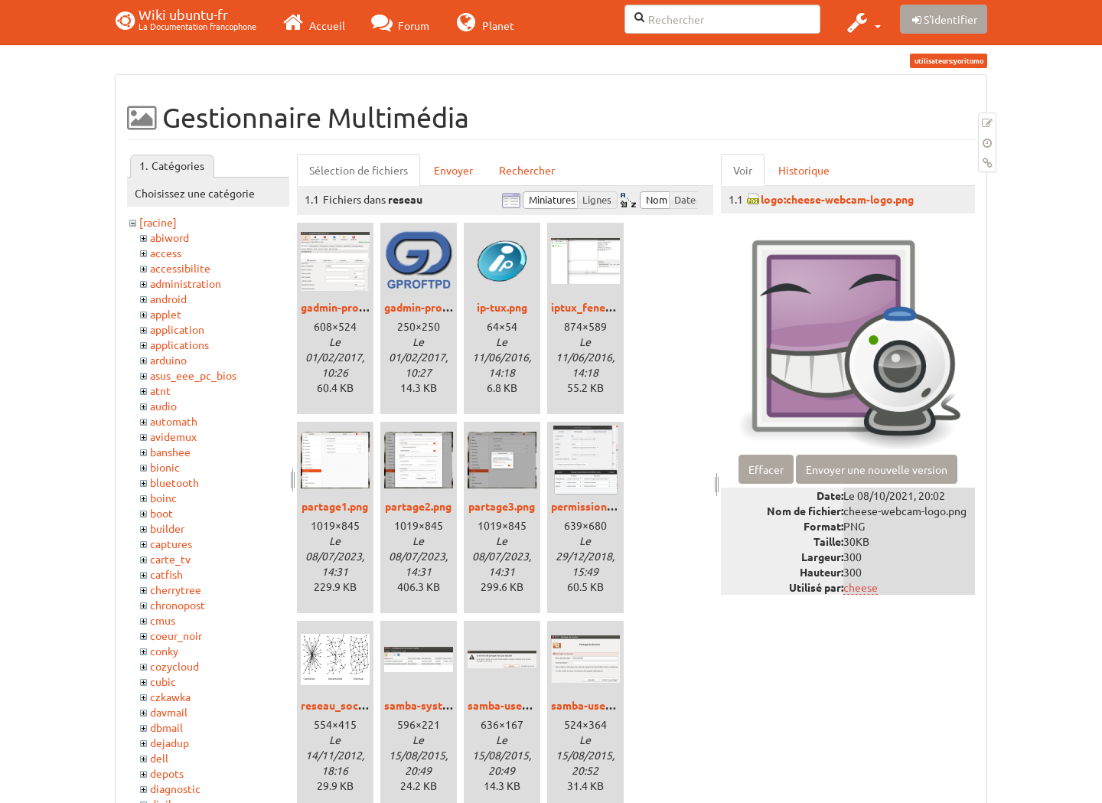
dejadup (169, 742)
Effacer (766, 469)
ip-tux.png (502, 307)
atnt (160, 390)
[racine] (158, 222)
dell (159, 758)
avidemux (173, 436)
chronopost (177, 605)
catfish (166, 574)
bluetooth (174, 482)
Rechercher (527, 170)
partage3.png (501, 506)
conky (164, 651)
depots (167, 773)
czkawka (170, 696)
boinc (163, 497)
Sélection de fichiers (358, 170)
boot (161, 513)
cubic (163, 681)
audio (163, 406)
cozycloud (174, 666)
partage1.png (335, 506)
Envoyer (453, 170)
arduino (168, 360)
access (165, 253)
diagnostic (175, 788)
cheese (860, 587)
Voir (742, 170)
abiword (169, 237)
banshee (170, 452)
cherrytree (175, 589)
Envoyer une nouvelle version (876, 469)
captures (171, 543)
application (177, 329)
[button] (862, 22)
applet (165, 314)
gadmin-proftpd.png (434, 307)
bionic (165, 467)
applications (179, 344)
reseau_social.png (346, 705)
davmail (168, 712)
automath (173, 421)
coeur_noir (176, 635)
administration (185, 283)
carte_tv (170, 559)
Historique (804, 170)
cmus (162, 620)
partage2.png (418, 506)
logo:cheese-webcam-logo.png (837, 199)
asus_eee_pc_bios (193, 375)
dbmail (166, 727)
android (168, 298)
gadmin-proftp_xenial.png (366, 307)
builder (167, 528)
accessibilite (180, 268)
